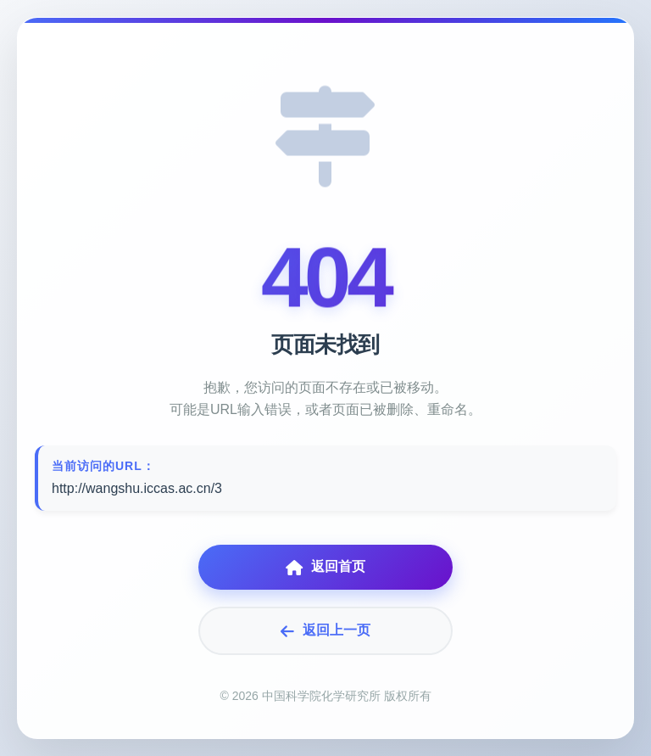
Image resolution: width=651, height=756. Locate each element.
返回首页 (325, 567)
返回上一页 (325, 631)
